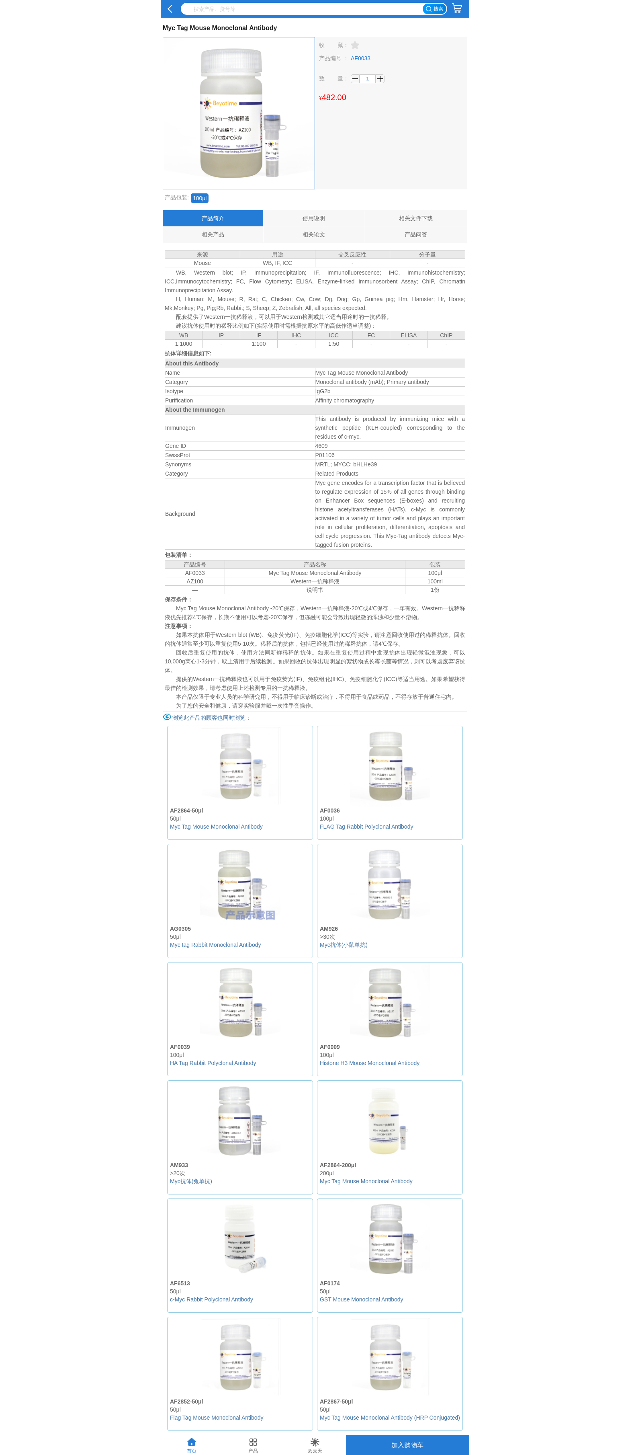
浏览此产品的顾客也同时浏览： (211, 717)
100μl (200, 198)
